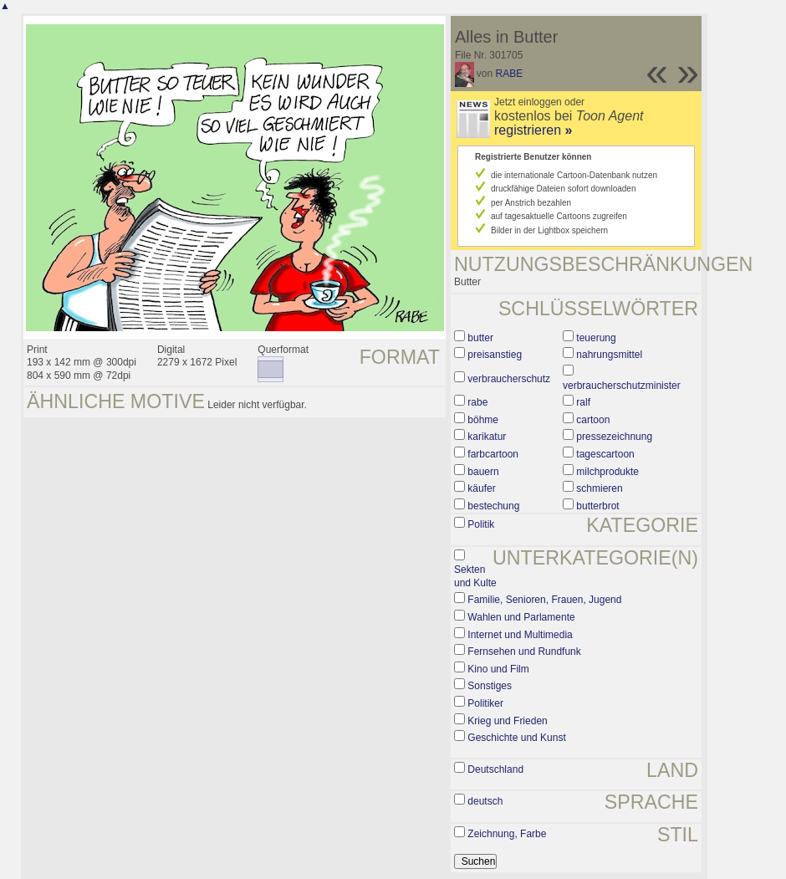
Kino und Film (497, 669)
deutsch (485, 801)
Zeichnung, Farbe (506, 834)
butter (480, 338)
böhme (482, 420)
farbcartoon (492, 454)
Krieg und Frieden (507, 721)
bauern (482, 472)
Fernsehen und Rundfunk (523, 651)
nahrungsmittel (609, 354)
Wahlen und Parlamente (520, 617)
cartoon (593, 420)
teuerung (595, 338)
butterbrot (597, 506)
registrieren (533, 130)
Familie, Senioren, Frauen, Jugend (544, 600)
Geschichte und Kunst (516, 738)
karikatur (486, 436)
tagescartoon (605, 454)
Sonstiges (489, 686)
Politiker (485, 703)
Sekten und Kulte (475, 576)
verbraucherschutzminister (622, 385)
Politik (480, 524)
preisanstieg (494, 354)
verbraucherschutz (508, 379)
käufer (481, 488)
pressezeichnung (614, 436)
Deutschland (495, 769)
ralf (583, 402)
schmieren (599, 488)
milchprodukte (607, 472)
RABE (509, 73)
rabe (477, 402)
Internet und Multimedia (519, 635)
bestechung (493, 506)
